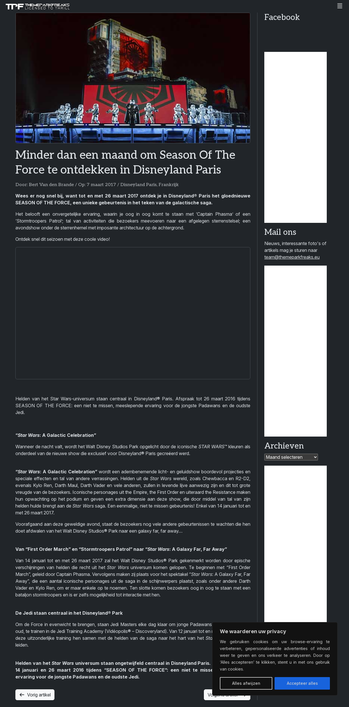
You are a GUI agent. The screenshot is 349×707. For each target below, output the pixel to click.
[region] (275, 659)
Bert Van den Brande (51, 185)
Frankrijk (169, 185)
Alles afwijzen (246, 683)
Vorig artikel (35, 695)
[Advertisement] (295, 137)
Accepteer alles (302, 683)
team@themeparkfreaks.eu (292, 257)
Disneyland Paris (138, 185)
